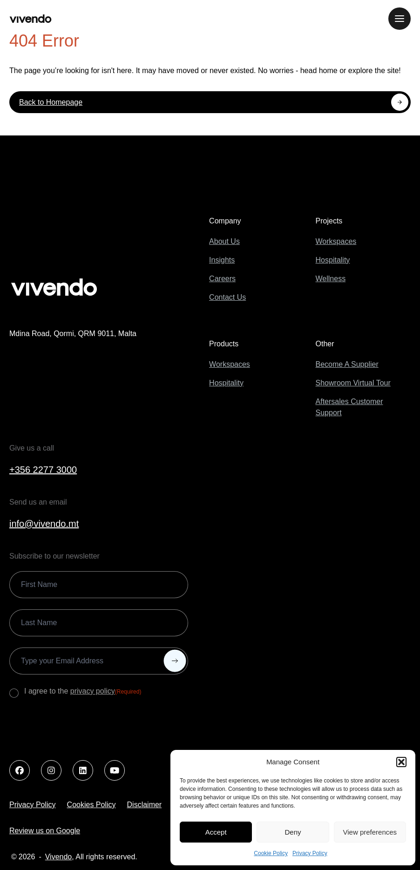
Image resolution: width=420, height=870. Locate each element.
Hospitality (333, 260)
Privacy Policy (309, 853)
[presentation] (80, 727)
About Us (224, 241)
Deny (293, 832)
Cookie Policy (271, 853)
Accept (216, 832)
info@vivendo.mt (44, 524)
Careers (222, 279)
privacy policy (92, 691)
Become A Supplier (347, 364)
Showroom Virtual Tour (353, 383)
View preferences (370, 832)
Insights (222, 260)
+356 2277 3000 (43, 470)
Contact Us (227, 297)
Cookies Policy (91, 805)
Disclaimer (144, 805)
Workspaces (336, 241)
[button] (401, 762)
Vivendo (58, 857)
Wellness (331, 279)
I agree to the (82, 691)
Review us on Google (44, 831)
